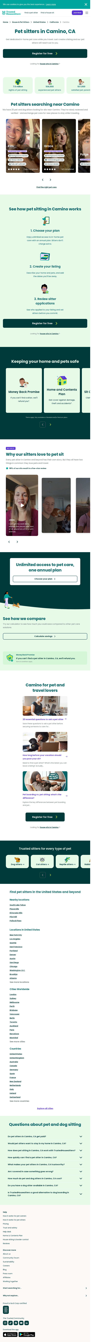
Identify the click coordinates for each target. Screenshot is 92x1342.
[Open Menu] (86, 13)
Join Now (77, 12)
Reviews (6, 1243)
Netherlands (15, 1085)
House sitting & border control (15, 1239)
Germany (14, 1069)
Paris (12, 1030)
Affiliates (6, 1277)
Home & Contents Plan (12, 1235)
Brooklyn (13, 974)
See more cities (17, 1041)
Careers (6, 1265)
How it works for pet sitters (14, 1220)
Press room (7, 1273)
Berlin (12, 1018)
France (13, 1077)
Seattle (13, 943)
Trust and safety (10, 1227)
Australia (14, 1062)
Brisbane (14, 1010)
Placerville (14, 909)
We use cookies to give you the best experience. (29, 4)
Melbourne (14, 1002)
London (13, 994)
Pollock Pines (15, 920)
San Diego (14, 962)
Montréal (14, 1037)
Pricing (6, 1224)
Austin (12, 958)
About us (7, 1254)
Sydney (13, 998)
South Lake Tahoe (18, 905)
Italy (12, 1089)
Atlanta (13, 978)
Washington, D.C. (17, 970)
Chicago (13, 966)
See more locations (19, 982)
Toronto (13, 1022)
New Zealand (15, 1081)
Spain (12, 1073)
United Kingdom (17, 1058)
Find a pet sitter (31, 12)
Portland (14, 950)
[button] (22, 505)
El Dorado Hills (16, 913)
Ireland (13, 1093)
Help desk (7, 1231)
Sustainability (8, 1262)
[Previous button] (9, 542)
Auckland (14, 1026)
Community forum (11, 1258)
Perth (12, 1006)
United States (16, 1054)
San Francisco (16, 947)
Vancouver (14, 1014)
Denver (13, 954)
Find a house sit (47, 12)
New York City (16, 935)
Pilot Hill (13, 917)
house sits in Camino (49, 64)
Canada (13, 1066)
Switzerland (15, 1097)
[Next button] (50, 180)
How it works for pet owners (14, 1216)
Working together (10, 1281)
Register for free (45, 53)
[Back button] (43, 180)
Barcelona (14, 1034)
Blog (4, 1269)
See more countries (19, 1101)
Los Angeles (15, 939)
